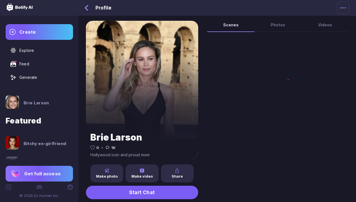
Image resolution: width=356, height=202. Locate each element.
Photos (278, 24)
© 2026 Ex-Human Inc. (39, 195)
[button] (39, 174)
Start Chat (142, 192)
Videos (325, 24)
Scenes (231, 24)
